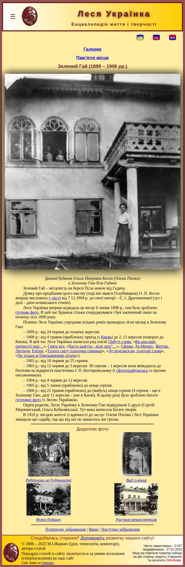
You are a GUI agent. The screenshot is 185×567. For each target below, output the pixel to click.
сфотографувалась (132, 370)
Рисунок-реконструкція (136, 519)
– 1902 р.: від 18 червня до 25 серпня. (55, 360)
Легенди (22, 351)
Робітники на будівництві (48, 480)
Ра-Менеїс (144, 346)
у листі (55, 298)
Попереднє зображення (65, 529)
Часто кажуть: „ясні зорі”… (92, 346)
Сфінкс (127, 346)
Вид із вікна (136, 480)
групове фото (27, 312)
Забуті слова (120, 341)
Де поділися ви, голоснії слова (134, 351)
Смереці (47, 563)
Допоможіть (92, 538)
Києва (106, 337)
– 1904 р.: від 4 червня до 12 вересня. (55, 380)
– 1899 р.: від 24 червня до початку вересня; (61, 332)
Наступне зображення (120, 529)
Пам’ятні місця (92, 57)
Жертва (161, 346)
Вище (94, 529)
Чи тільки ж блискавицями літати (46, 355)
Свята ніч (56, 346)
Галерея (92, 49)
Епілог (37, 351)
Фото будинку (48, 519)
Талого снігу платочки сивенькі (74, 351)
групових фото (28, 400)
